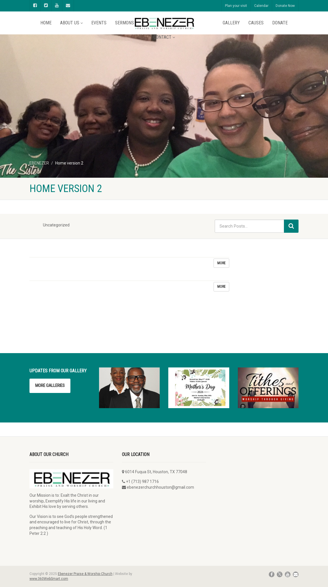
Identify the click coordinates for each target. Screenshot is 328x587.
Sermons (124, 23)
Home (46, 23)
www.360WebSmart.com (48, 579)
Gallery (231, 23)
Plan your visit (236, 6)
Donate (280, 23)
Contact (164, 37)
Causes (256, 23)
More (221, 263)
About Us (71, 23)
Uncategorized (56, 225)
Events (98, 23)
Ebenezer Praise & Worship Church (85, 574)
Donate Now (285, 6)
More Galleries (50, 385)
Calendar (261, 6)
